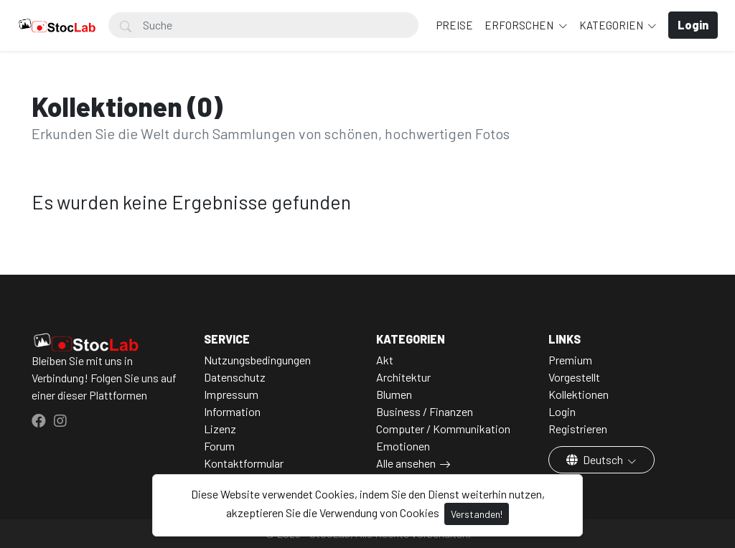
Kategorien (612, 25)
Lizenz (220, 428)
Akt (384, 360)
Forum (219, 446)
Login (562, 411)
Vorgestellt (574, 377)
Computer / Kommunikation (443, 428)
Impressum (231, 394)
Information (232, 411)
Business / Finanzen (424, 411)
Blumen (394, 394)
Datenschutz (235, 377)
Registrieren (577, 428)
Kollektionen (578, 394)
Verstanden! (476, 514)
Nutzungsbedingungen (257, 360)
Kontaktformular (244, 463)
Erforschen (520, 25)
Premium (570, 360)
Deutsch (595, 459)
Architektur (403, 377)
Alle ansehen (406, 463)
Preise (454, 25)
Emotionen (403, 446)
